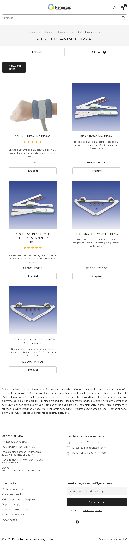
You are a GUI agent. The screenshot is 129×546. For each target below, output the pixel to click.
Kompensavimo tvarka (15, 509)
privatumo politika (92, 510)
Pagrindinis (34, 32)
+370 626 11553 (92, 442)
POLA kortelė (9, 519)
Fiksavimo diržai (64, 32)
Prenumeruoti (97, 502)
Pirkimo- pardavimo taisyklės (18, 499)
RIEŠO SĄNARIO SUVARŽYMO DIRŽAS (96, 234)
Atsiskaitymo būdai (13, 514)
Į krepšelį (33, 170)
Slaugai (48, 32)
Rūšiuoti (33, 52)
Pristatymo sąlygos (13, 489)
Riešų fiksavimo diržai (88, 32)
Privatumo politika (12, 494)
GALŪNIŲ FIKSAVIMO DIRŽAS (32, 136)
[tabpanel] (33, 107)
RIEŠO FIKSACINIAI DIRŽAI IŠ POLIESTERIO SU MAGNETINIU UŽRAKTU (32, 238)
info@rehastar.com (95, 447)
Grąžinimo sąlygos (12, 504)
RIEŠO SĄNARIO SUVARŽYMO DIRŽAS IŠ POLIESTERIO (32, 341)
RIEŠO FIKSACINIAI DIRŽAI (96, 136)
